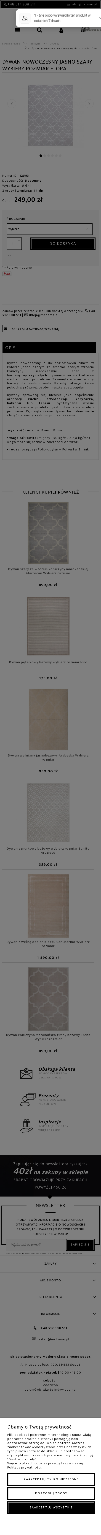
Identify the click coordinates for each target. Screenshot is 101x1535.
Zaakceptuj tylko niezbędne (51, 1479)
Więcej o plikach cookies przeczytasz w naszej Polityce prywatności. (45, 1465)
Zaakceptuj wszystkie (51, 1507)
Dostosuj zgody (51, 1493)
